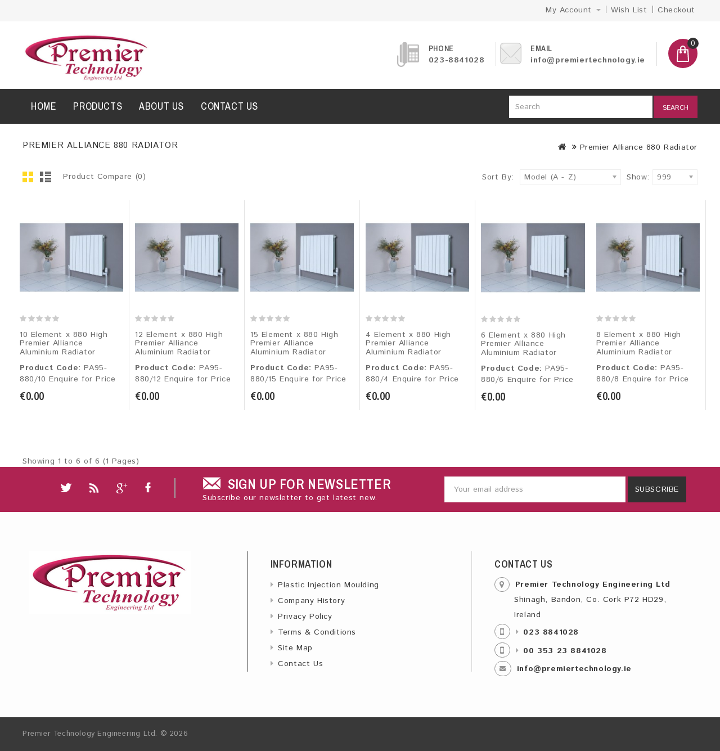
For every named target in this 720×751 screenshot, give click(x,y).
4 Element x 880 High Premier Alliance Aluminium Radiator (408, 343)
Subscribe (657, 489)
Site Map (295, 648)
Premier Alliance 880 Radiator (639, 147)
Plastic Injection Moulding (328, 585)
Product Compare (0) (104, 176)
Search (675, 108)
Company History (311, 600)
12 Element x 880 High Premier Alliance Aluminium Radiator (179, 343)
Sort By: (498, 177)
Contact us (229, 106)
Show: (630, 177)
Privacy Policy (305, 616)
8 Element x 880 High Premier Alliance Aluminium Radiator (638, 343)
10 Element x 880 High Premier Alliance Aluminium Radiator (64, 343)
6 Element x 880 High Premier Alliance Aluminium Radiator (523, 344)
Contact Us (300, 663)
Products (97, 106)
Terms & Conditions (317, 632)
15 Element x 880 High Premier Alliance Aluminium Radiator (294, 343)
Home (43, 106)
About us (161, 106)
